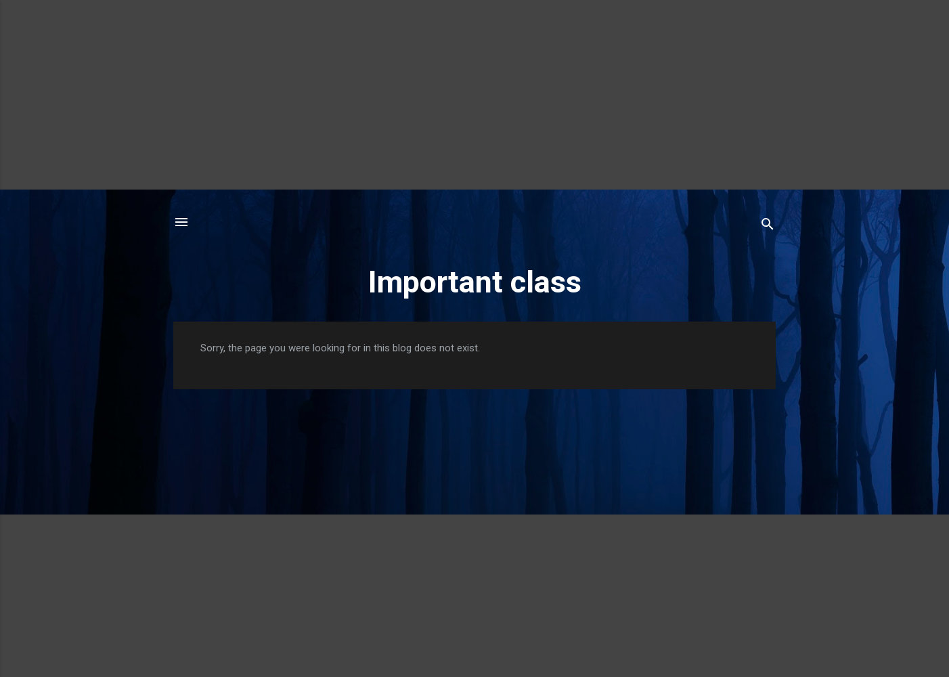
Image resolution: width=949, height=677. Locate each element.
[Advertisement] (474, 95)
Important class (474, 282)
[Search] (767, 226)
